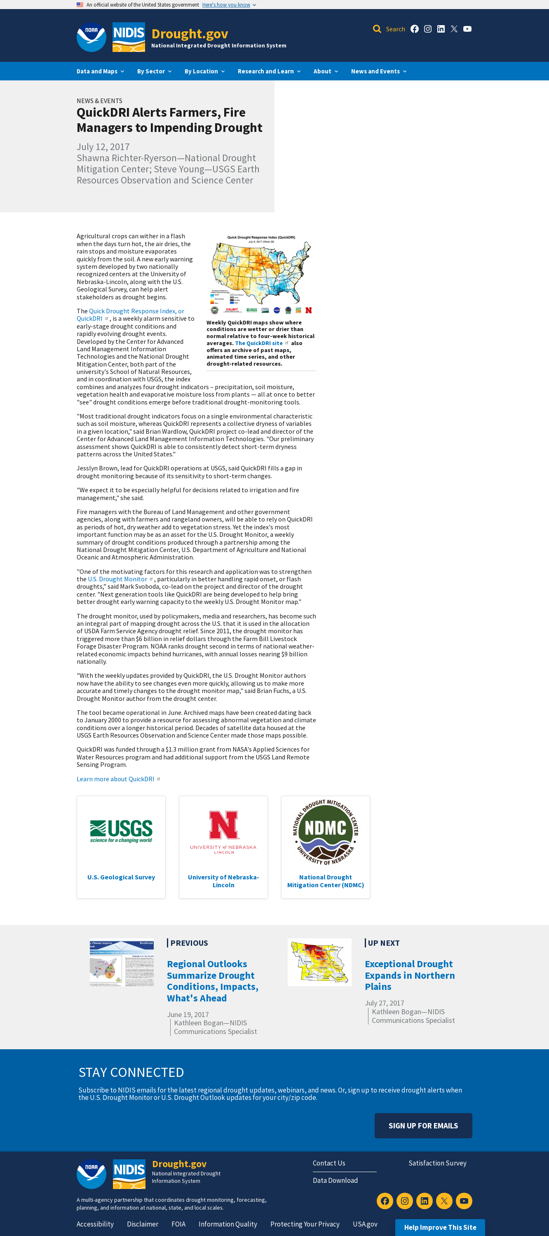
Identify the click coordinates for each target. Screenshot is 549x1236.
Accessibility (95, 1224)
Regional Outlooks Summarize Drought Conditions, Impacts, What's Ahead (212, 980)
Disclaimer (142, 1224)
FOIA (178, 1224)
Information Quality (228, 1224)
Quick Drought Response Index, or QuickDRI (130, 314)
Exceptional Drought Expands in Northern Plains (410, 975)
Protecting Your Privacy (305, 1224)
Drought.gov (189, 33)
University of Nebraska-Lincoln (223, 880)
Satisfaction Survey (437, 1163)
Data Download (335, 1180)
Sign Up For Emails (423, 1125)
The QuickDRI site (262, 343)
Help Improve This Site (440, 1227)
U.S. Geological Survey (121, 877)
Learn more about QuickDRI (119, 779)
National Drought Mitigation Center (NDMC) (325, 880)
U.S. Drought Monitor (121, 579)
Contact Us (329, 1163)
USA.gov (365, 1224)
